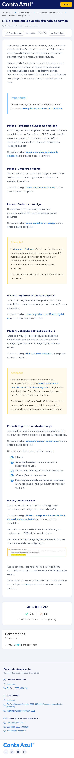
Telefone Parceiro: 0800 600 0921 (19, 711)
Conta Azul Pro (24, 12)
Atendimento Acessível (14, 731)
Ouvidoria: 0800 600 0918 (15, 727)
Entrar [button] (66, 4)
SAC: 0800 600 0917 (13, 723)
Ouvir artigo (57, 33)
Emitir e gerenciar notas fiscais (49, 12)
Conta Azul (6, 12)
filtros (27, 584)
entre (18, 644)
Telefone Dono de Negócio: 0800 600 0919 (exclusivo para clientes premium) (33, 705)
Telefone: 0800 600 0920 (15, 688)
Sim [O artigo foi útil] (32, 614)
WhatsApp (9, 684)
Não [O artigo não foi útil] (46, 614)
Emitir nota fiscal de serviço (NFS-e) (16, 16)
